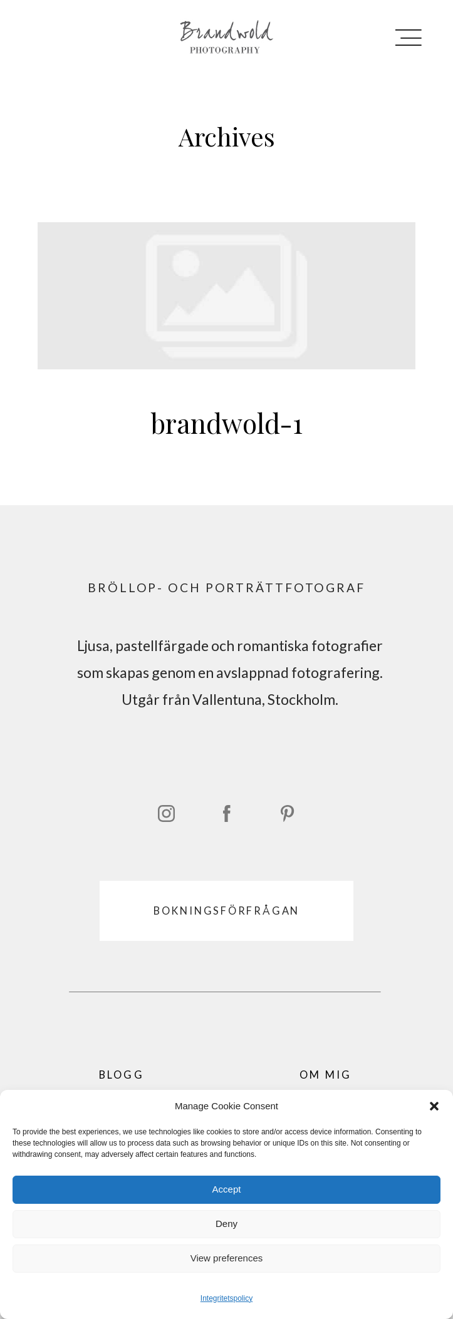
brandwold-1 (226, 345)
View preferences (226, 1258)
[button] (434, 1106)
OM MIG (325, 1074)
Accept (226, 1189)
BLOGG (121, 1074)
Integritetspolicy (226, 1298)
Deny (226, 1223)
